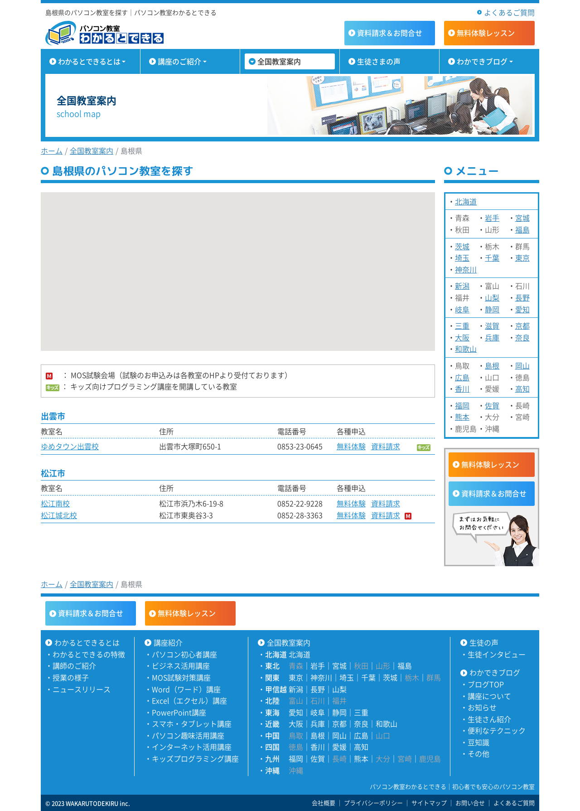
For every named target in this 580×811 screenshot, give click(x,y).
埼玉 (462, 257)
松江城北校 (59, 515)
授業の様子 (71, 677)
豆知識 (478, 742)
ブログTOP (486, 684)
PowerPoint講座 (179, 712)
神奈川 (466, 269)
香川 (462, 388)
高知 (522, 388)
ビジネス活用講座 (181, 665)
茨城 (462, 246)
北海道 (466, 201)
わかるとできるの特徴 (89, 654)
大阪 (462, 337)
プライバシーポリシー (373, 802)
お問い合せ (470, 802)
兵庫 (492, 337)
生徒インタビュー (497, 654)
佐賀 (492, 405)
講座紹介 (168, 642)
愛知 (522, 309)
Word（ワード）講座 (186, 689)
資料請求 (389, 32)
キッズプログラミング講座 (195, 758)
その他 (478, 753)
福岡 (462, 405)
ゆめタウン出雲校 (70, 446)
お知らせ (482, 707)
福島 (522, 229)
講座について (489, 695)
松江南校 (55, 503)
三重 (462, 325)
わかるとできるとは (89, 61)
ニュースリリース (82, 689)
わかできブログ (482, 61)
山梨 (492, 297)
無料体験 (486, 32)
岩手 (492, 217)
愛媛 (339, 746)
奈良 (522, 337)
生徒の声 (483, 642)
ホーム (52, 150)
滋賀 (492, 325)
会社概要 (323, 802)
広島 (462, 377)
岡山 (522, 365)
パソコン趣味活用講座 (188, 735)
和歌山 (466, 348)
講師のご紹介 (74, 665)
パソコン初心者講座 (184, 654)
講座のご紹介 (179, 61)
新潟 (462, 285)
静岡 (492, 309)
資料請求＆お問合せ (494, 493)
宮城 (522, 217)
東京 (522, 257)
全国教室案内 (279, 61)
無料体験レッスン (490, 464)
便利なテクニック (497, 730)
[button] (137, 305)
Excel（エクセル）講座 (189, 700)
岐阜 (462, 309)
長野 (522, 297)
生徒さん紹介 (489, 719)
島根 (492, 365)
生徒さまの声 (379, 61)
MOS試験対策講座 (181, 677)
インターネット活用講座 (192, 746)
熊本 (462, 416)
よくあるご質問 (509, 12)
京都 (522, 325)
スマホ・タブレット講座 (192, 723)
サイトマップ (429, 802)
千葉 (492, 257)
